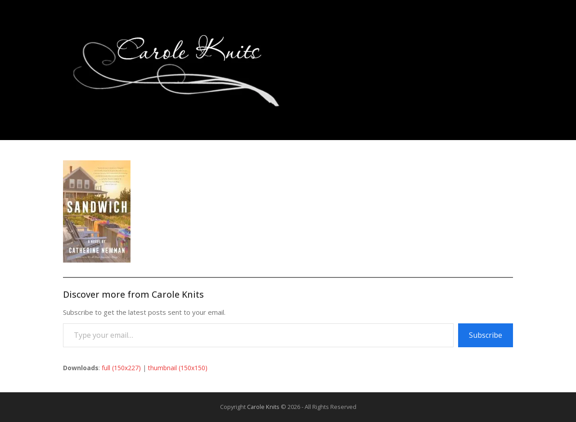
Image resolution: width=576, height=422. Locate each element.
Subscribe (485, 335)
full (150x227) (121, 367)
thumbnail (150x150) (177, 367)
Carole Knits (263, 407)
